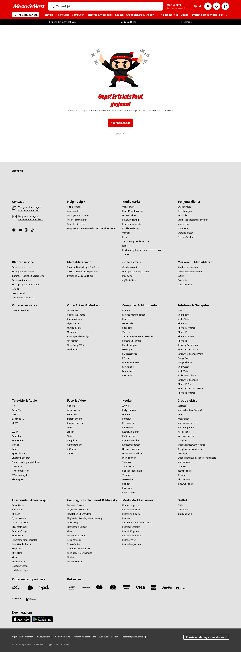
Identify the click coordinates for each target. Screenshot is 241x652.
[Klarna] (181, 588)
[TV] (13, 405)
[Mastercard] (113, 587)
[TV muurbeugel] (19, 475)
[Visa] (140, 587)
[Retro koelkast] (185, 470)
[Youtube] (21, 230)
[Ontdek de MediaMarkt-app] (80, 275)
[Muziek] (70, 557)
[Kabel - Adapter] (129, 345)
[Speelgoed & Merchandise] (79, 553)
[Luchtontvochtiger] (20, 566)
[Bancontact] (72, 587)
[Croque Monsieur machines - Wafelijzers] (197, 457)
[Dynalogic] (17, 598)
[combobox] (108, 6)
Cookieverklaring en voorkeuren (206, 637)
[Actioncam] (72, 414)
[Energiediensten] (185, 232)
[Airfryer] (125, 405)
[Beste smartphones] (131, 535)
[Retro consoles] (74, 540)
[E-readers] (127, 327)
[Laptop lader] (128, 366)
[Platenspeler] (18, 479)
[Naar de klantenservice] (23, 297)
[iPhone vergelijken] (131, 505)
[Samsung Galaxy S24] (188, 379)
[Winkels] (126, 232)
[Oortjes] (15, 444)
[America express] (154, 587)
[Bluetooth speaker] (21, 457)
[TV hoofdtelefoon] (20, 470)
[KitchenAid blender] (131, 431)
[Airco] (14, 557)
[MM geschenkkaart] (126, 587)
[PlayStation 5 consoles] (78, 509)
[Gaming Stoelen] (74, 561)
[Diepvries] (182, 475)
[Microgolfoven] (129, 457)
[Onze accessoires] (20, 310)
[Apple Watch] (183, 371)
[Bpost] (17, 587)
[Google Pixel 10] (185, 362)
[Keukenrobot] (128, 427)
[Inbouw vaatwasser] (187, 423)
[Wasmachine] (184, 431)
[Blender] (126, 483)
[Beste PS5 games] (130, 531)
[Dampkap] (182, 453)
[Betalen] (15, 288)
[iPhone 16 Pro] (184, 384)
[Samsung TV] (18, 418)
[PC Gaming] (72, 522)
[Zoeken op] (52, 6)
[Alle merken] (72, 340)
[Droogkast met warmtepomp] (191, 444)
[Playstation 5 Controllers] (79, 514)
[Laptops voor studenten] (133, 314)
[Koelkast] (182, 405)
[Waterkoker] (127, 479)
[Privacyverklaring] (130, 219)
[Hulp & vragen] (74, 206)
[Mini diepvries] (184, 479)
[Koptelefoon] (18, 440)
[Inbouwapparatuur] (187, 427)
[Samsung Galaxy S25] (188, 349)
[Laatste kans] (73, 310)
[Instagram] (27, 230)
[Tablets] (126, 332)
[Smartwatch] (183, 366)
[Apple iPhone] (184, 319)
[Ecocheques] (73, 349)
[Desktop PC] (127, 349)
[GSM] (180, 310)
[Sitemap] (126, 254)
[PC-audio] (126, 358)
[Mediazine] (72, 332)
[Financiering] (183, 228)
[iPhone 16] (182, 332)
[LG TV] (15, 427)
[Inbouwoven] (184, 462)
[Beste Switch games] (132, 514)
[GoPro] (70, 427)
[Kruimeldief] (17, 535)
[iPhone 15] (182, 340)
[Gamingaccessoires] (76, 535)
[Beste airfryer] (129, 540)
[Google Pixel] (183, 358)
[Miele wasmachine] (186, 436)
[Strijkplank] (17, 553)
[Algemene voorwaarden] (22, 637)
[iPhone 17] (182, 323)
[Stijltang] (16, 514)
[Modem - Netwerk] (130, 362)
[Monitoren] (127, 319)
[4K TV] (15, 423)
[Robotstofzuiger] (20, 531)
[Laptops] (126, 310)
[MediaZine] (127, 275)
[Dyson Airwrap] (19, 518)
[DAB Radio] (17, 466)
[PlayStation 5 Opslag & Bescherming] (84, 518)
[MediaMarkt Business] (132, 211)
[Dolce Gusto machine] (132, 453)
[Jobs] (124, 245)
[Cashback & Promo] (76, 314)
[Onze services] (184, 206)
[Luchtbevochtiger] (20, 570)
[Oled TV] (16, 414)
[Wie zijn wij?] (128, 206)
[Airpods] (15, 449)
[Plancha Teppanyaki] (132, 470)
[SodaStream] (128, 466)
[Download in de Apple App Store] (82, 271)
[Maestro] (99, 587)
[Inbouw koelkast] (186, 483)
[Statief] (70, 436)
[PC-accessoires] (129, 353)
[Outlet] (181, 275)
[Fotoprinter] (72, 440)
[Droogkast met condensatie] (191, 449)
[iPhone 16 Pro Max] (186, 336)
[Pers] (124, 237)
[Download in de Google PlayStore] (83, 267)
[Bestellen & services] (76, 224)
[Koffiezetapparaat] (131, 444)
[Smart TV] (16, 410)
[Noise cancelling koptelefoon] (26, 462)
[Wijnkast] (182, 466)
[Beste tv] (126, 518)
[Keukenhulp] (128, 423)
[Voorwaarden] (73, 211)
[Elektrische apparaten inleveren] (193, 219)
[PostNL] (31, 587)
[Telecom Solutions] (186, 237)
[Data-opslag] (128, 323)
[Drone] (70, 453)
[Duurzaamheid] (129, 215)
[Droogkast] (183, 440)
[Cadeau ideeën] (74, 319)
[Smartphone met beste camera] (137, 522)
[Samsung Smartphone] (188, 345)
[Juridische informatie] (132, 224)
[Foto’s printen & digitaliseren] (136, 271)
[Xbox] (69, 531)
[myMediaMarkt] (19, 293)
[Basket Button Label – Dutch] (225, 6)
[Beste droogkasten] (131, 544)
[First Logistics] (31, 599)
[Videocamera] (73, 410)
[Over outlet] (183, 280)
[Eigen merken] (73, 323)
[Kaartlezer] (127, 375)
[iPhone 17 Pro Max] (186, 327)
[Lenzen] (70, 431)
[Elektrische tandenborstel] (24, 540)
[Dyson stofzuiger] (20, 522)
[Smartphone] (183, 314)
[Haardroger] (17, 509)
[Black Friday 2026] (75, 345)
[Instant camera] (74, 418)
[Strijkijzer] (16, 548)
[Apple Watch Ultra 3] (187, 375)
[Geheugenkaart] (74, 444)
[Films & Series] (73, 544)
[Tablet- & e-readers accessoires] (137, 336)
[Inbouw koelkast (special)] (190, 410)
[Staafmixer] (127, 462)
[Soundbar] (17, 436)
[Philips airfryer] (129, 410)
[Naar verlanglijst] (216, 6)
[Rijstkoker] (127, 488)
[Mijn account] (208, 6)
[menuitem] (48, 15)
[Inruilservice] (183, 224)
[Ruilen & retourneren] (77, 219)
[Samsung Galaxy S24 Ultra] (190, 388)
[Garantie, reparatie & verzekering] (28, 275)
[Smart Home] (18, 505)
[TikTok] (34, 230)
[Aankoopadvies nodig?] (78, 336)
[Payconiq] (86, 587)
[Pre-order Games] (75, 505)
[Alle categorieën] (25, 14)
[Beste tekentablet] (131, 527)
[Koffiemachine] (129, 436)
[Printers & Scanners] (131, 340)
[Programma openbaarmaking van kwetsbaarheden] (91, 228)
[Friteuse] (126, 414)
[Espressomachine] (130, 440)
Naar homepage (120, 123)
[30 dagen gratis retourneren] (25, 284)
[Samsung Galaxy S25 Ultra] (190, 353)
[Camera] (71, 405)
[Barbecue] (126, 418)
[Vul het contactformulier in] (30, 219)
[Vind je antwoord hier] (28, 210)
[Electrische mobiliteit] (77, 527)
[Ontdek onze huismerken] (190, 271)
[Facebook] (15, 230)
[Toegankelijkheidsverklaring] (134, 637)
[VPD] (44, 587)
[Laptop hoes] (128, 371)
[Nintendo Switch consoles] (79, 548)
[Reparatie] (182, 215)
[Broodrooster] (128, 492)
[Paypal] (167, 587)
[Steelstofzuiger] (19, 527)
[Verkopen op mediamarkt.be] (135, 241)
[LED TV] (15, 431)
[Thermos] (126, 475)
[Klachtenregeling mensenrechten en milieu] (142, 250)
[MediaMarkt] (28, 6)
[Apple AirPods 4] (19, 453)
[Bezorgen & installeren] (78, 215)
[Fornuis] (181, 414)
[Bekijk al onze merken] (188, 267)
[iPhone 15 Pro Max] (186, 392)
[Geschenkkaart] (129, 267)
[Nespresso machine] (131, 449)
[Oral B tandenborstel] (22, 544)
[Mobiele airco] (18, 561)
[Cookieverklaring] (130, 228)
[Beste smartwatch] (131, 509)
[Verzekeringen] (185, 211)
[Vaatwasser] (183, 418)
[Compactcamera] (75, 423)
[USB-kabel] (72, 449)
